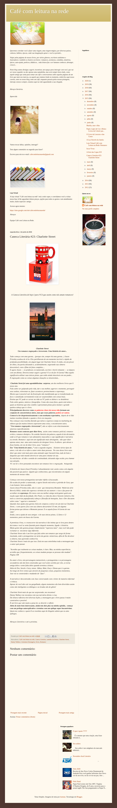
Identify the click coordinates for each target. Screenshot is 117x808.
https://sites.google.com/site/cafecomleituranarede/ (27, 210)
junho (89, 123)
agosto (89, 115)
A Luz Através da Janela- (95, 140)
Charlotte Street (64, 639)
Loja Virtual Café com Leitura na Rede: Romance (97, 144)
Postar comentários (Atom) (25, 717)
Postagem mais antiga (66, 713)
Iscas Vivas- (91, 149)
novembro (90, 105)
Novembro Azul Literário (82, 756)
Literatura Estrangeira (28, 642)
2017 (87, 91)
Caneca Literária (40, 639)
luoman (62, 797)
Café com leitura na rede (39, 11)
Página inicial (43, 713)
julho (89, 119)
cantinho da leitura (52, 639)
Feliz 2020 (76, 769)
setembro (90, 112)
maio (89, 162)
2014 (87, 180)
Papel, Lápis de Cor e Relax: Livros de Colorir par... (96, 130)
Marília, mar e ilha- (93, 125)
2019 (87, 84)
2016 (87, 95)
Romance (43, 642)
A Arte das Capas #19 (94, 152)
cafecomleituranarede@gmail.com (42, 154)
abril (88, 165)
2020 (87, 81)
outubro (90, 108)
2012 (87, 187)
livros (37, 642)
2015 (87, 98)
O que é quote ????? (80, 731)
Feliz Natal (77, 781)
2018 (87, 88)
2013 (87, 184)
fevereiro (90, 172)
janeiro (89, 176)
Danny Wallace (16, 642)
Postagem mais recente (19, 713)
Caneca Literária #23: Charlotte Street (94, 157)
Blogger (79, 797)
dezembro (90, 101)
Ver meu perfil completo (90, 209)
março (89, 169)
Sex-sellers (77, 744)
